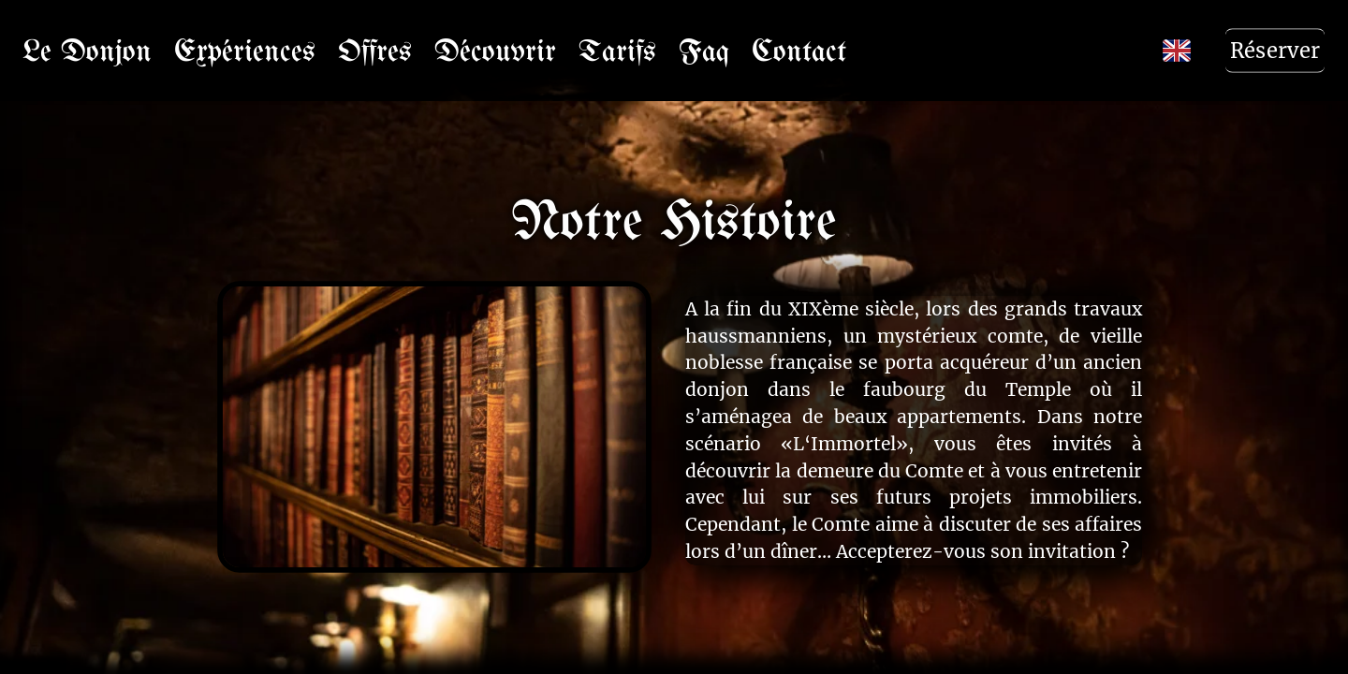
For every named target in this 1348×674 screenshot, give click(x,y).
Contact (799, 50)
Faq (704, 50)
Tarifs (617, 50)
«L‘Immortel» (844, 443)
